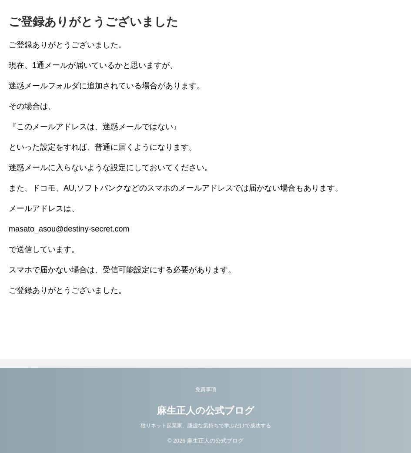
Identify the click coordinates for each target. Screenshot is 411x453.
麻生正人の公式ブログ (205, 410)
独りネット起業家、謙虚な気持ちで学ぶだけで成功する (205, 426)
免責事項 (205, 389)
